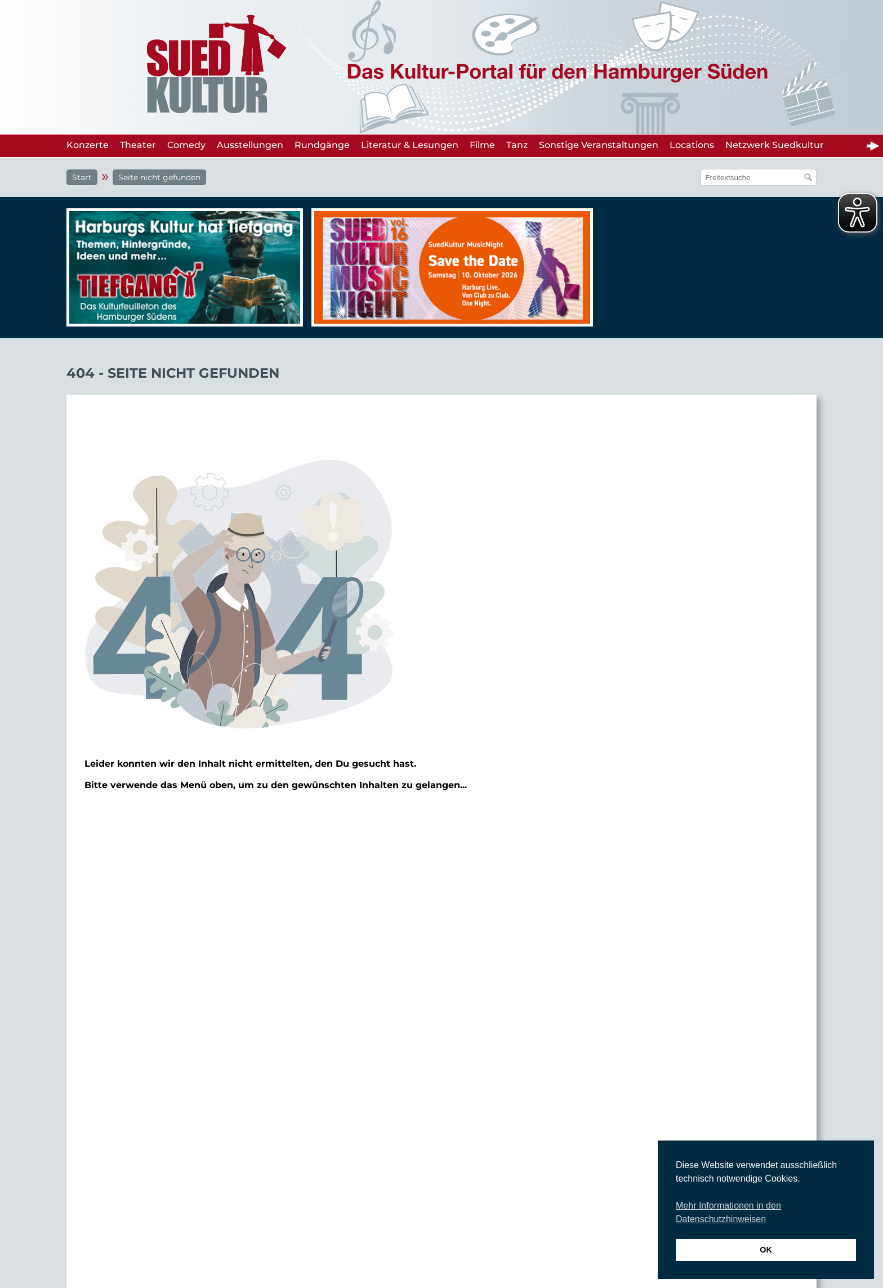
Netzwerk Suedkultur (774, 145)
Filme (482, 145)
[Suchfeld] (752, 177)
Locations (692, 145)
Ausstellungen (250, 145)
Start (82, 177)
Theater (138, 145)
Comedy (186, 145)
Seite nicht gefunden (159, 177)
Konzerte (87, 145)
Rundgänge (322, 145)
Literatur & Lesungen (409, 145)
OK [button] (766, 1249)
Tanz (517, 145)
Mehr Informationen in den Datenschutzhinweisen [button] (728, 1212)
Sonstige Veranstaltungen (598, 145)
